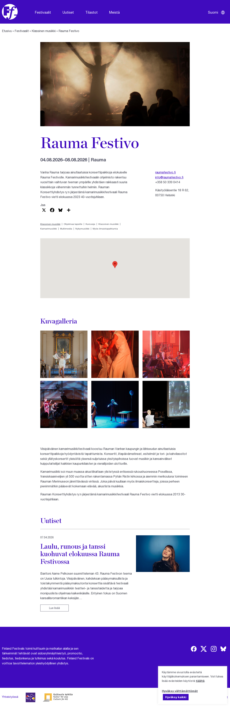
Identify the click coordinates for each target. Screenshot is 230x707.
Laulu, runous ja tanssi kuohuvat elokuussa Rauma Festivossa (80, 553)
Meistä (114, 12)
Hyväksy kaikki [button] (175, 697)
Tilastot (91, 12)
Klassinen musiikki (44, 31)
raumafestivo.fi (165, 172)
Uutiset (68, 12)
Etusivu (7, 31)
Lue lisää (54, 608)
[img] (194, 649)
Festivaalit (43, 12)
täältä (200, 680)
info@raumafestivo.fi (169, 177)
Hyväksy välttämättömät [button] (180, 691)
